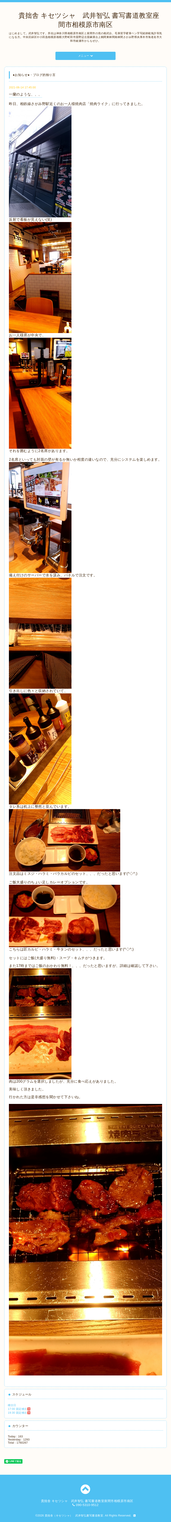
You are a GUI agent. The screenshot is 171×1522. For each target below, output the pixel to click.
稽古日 (12, 1405)
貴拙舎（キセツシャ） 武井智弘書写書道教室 (74, 1515)
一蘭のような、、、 (25, 94)
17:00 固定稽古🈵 (19, 1409)
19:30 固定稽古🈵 (19, 1412)
